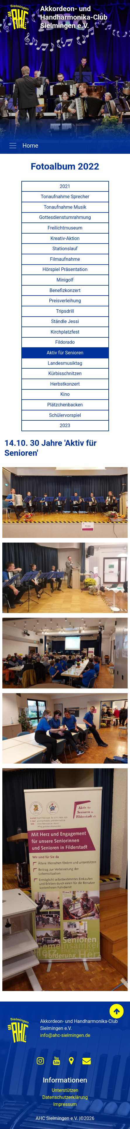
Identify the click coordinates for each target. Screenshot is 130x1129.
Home (29, 145)
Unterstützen (65, 1090)
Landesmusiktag (65, 363)
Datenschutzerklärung (65, 1097)
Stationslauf (65, 248)
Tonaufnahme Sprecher (65, 196)
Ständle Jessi (65, 321)
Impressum (65, 1104)
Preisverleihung (65, 300)
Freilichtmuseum (65, 228)
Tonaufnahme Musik (65, 207)
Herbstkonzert (65, 384)
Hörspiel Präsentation (65, 269)
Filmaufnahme (65, 259)
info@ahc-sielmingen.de (65, 1035)
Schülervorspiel (65, 415)
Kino (65, 394)
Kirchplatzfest (65, 332)
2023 (65, 425)
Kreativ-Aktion (65, 238)
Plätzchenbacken (65, 405)
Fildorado (65, 342)
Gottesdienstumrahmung (65, 217)
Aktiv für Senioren (65, 352)
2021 (65, 186)
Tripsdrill (65, 311)
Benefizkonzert (65, 290)
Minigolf (64, 280)
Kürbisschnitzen (65, 373)
